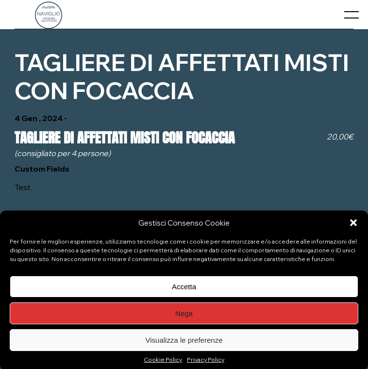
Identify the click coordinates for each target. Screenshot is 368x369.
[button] (353, 225)
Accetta (184, 289)
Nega (184, 316)
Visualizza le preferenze (184, 343)
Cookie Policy (163, 362)
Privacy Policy (205, 362)
